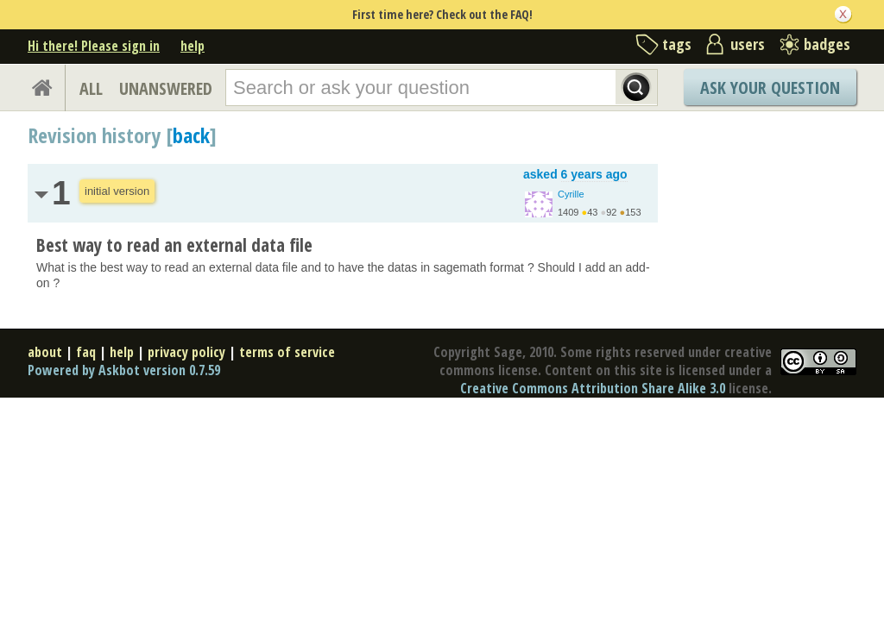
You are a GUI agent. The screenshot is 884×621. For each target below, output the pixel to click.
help (192, 45)
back (191, 135)
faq (86, 351)
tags (676, 44)
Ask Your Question (770, 87)
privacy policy (186, 351)
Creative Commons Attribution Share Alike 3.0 (592, 388)
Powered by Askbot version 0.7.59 (124, 370)
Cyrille (571, 194)
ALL (91, 88)
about (45, 351)
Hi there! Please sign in (94, 45)
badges (827, 44)
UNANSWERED (165, 88)
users (747, 44)
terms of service (287, 351)
